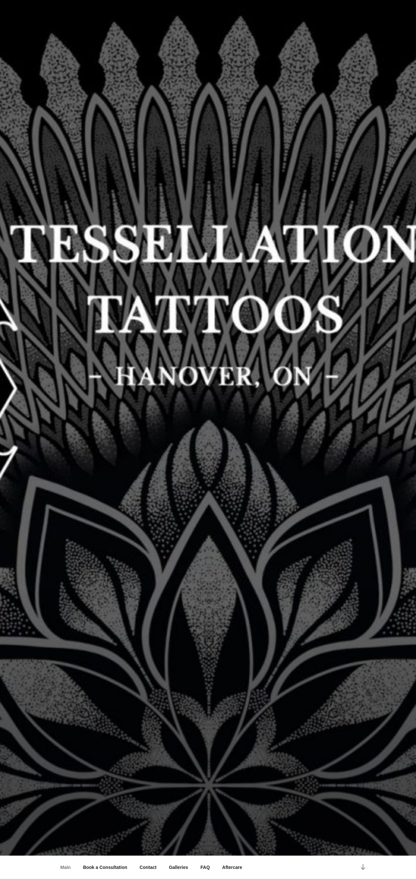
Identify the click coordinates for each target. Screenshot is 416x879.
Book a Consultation (105, 867)
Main (65, 867)
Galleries (178, 867)
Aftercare (232, 867)
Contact (148, 867)
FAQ (205, 867)
